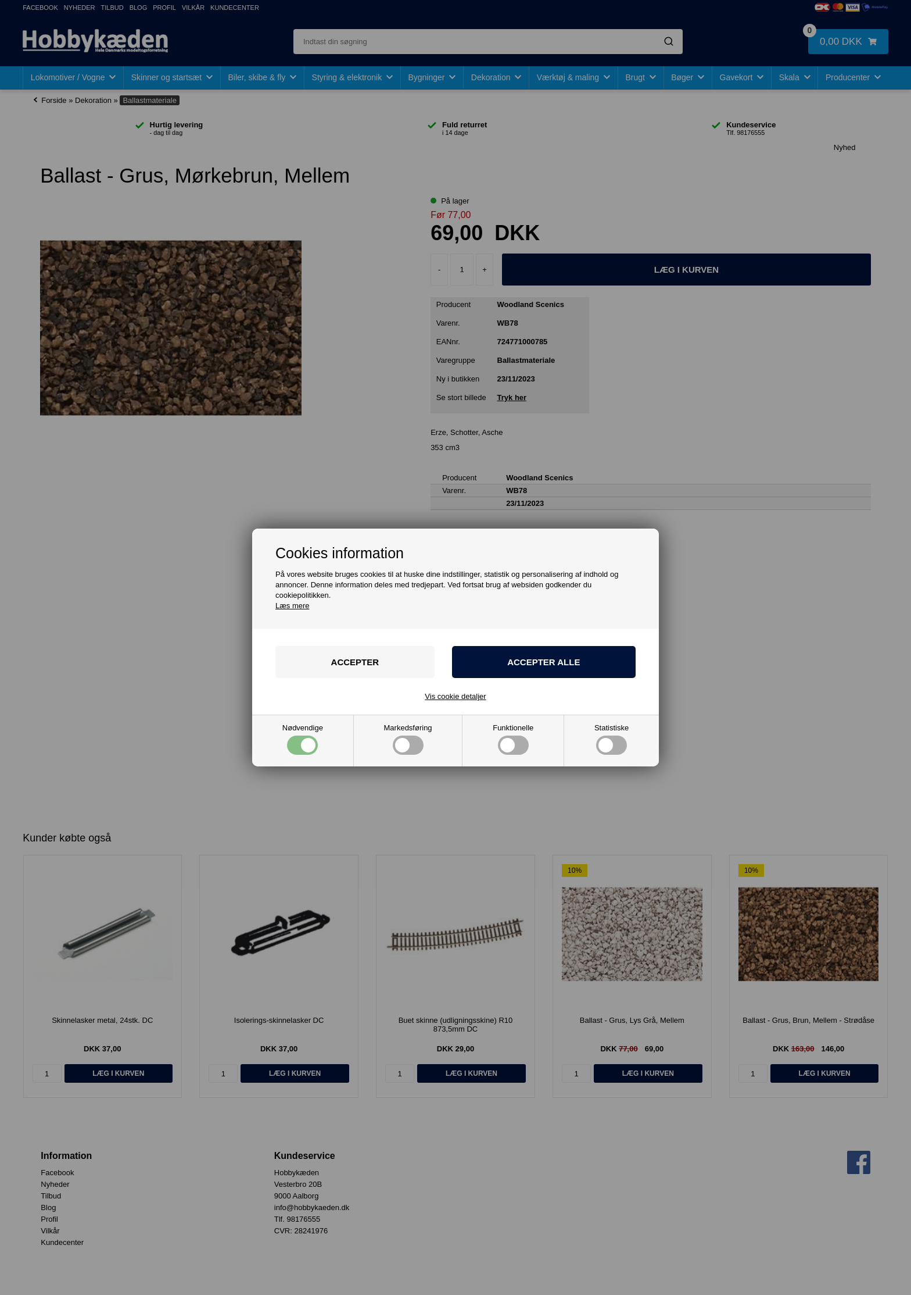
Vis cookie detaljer (455, 696)
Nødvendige (302, 739)
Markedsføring (408, 739)
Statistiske (611, 739)
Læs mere (292, 605)
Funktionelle (513, 739)
